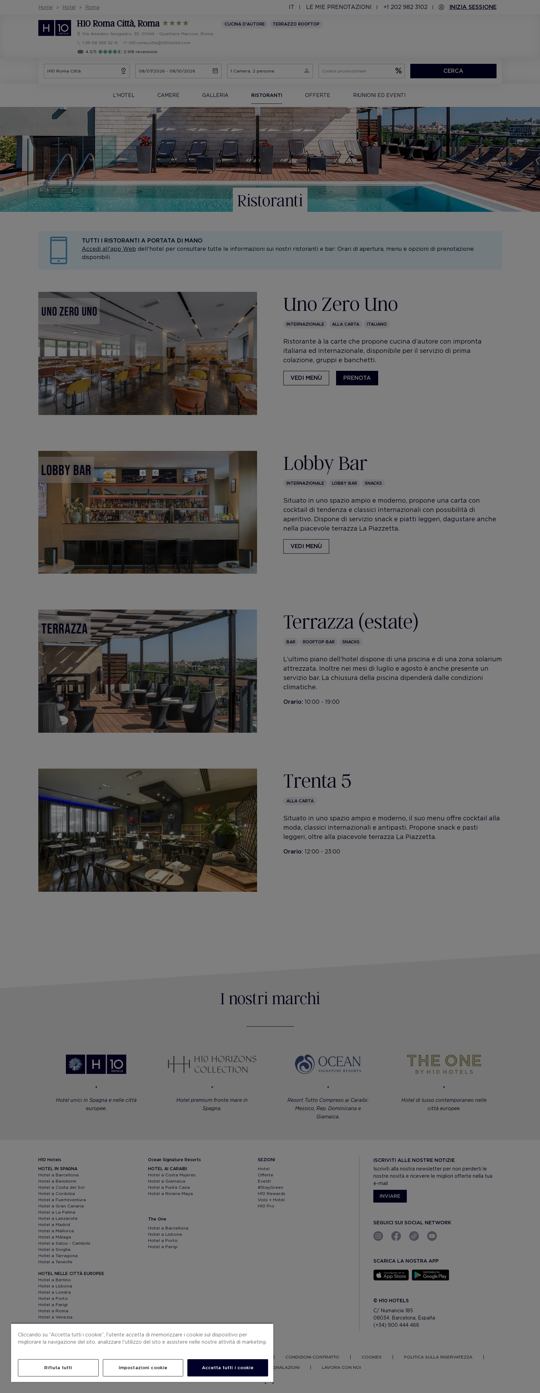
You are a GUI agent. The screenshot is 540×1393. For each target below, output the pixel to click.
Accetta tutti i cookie (228, 1367)
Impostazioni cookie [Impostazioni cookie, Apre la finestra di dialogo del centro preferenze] (143, 1367)
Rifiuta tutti (58, 1367)
